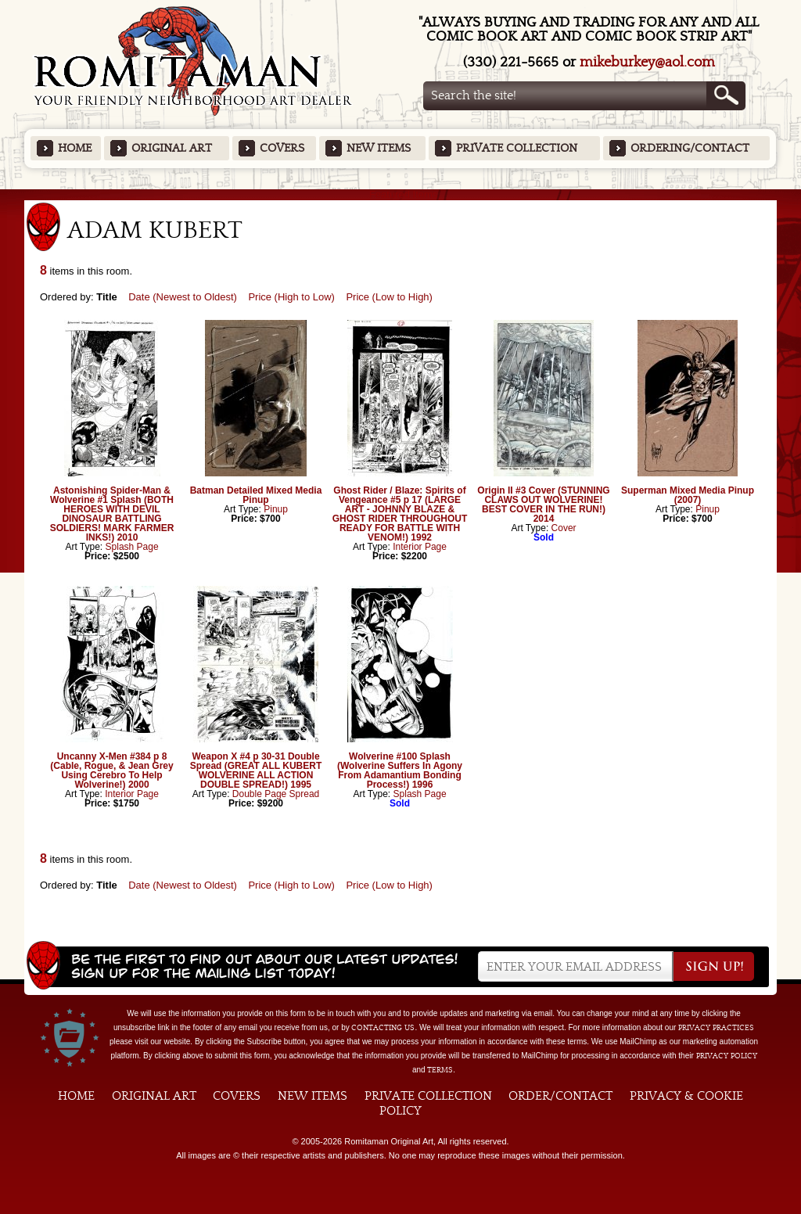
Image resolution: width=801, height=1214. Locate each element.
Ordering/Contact (689, 148)
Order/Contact (560, 1096)
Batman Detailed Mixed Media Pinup (256, 495)
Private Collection (516, 148)
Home (75, 148)
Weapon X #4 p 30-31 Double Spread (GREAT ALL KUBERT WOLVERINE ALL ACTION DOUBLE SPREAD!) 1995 (255, 770)
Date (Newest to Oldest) (182, 297)
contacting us (383, 1028)
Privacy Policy (726, 1056)
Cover (564, 528)
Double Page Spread (275, 793)
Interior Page (420, 546)
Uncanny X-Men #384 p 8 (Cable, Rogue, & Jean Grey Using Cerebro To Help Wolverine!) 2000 (111, 770)
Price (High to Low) (291, 297)
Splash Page (132, 546)
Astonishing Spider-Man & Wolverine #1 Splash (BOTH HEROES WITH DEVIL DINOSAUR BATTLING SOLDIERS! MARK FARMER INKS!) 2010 (112, 514)
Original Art (171, 148)
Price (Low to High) (389, 297)
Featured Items (401, 194)
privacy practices (716, 1028)
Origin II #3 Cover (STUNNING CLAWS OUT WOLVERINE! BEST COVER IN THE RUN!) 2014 (543, 504)
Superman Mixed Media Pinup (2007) (687, 495)
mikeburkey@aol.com (647, 62)
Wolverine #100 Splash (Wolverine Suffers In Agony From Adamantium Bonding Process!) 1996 (399, 770)
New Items (379, 148)
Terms (440, 1070)
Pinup (276, 509)
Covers (282, 148)
